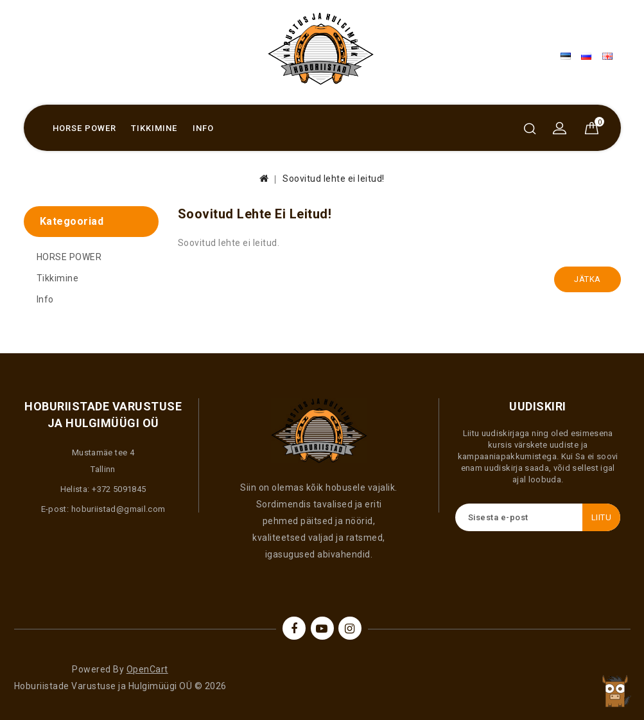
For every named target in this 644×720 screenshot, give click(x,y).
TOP (615, 691)
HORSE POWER (84, 128)
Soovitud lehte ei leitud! (334, 178)
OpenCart (147, 669)
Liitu (601, 517)
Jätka (587, 279)
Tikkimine (154, 128)
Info (203, 128)
